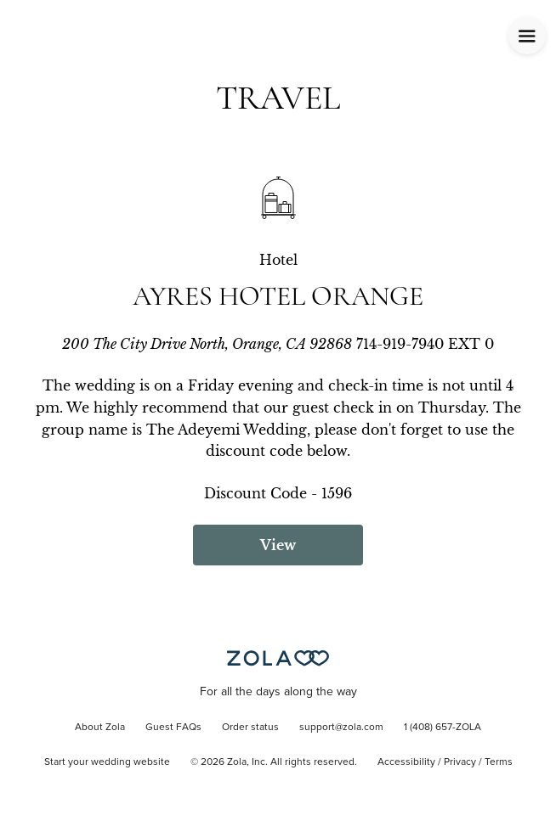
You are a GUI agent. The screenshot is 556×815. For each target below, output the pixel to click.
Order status (250, 727)
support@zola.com (341, 727)
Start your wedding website (107, 762)
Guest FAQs (173, 727)
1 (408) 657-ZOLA (442, 727)
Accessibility (406, 762)
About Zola (100, 727)
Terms (499, 762)
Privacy (460, 762)
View (278, 545)
